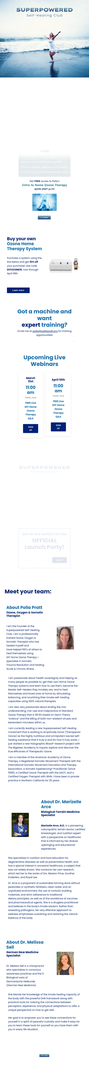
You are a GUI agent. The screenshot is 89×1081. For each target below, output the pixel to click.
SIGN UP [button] (30, 429)
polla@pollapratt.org (45, 331)
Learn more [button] (18, 290)
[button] (30, 427)
